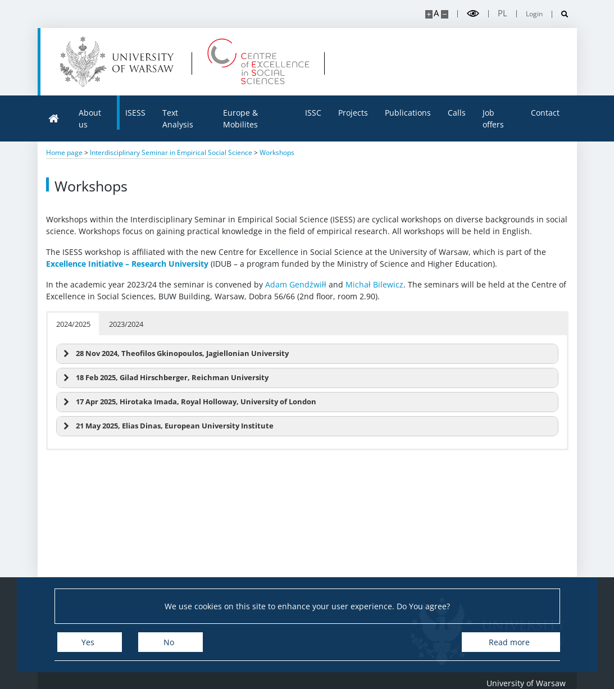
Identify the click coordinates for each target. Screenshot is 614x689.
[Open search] (560, 14)
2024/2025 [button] (73, 324)
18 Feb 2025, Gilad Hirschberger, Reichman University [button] (165, 378)
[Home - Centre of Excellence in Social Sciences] (259, 61)
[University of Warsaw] (119, 61)
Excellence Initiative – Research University (127, 263)
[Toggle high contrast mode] (473, 13)
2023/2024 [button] (126, 324)
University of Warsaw (526, 683)
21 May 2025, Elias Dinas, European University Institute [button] (167, 426)
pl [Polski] (502, 13)
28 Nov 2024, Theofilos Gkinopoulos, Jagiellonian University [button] (175, 353)
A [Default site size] (436, 13)
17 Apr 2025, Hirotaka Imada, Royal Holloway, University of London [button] (188, 402)
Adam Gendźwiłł (295, 284)
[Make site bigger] (429, 14)
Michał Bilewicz (374, 284)
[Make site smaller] (444, 14)
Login (534, 14)
